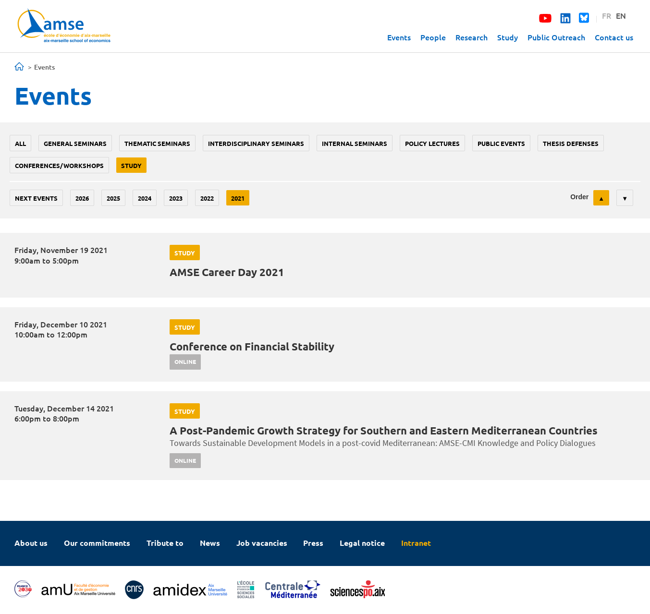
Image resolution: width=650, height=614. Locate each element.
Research (471, 37)
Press (313, 543)
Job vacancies (261, 543)
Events (399, 37)
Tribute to (165, 543)
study (131, 165)
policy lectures (432, 143)
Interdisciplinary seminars (256, 143)
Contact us (614, 37)
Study (507, 37)
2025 (113, 198)
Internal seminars (354, 143)
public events (501, 143)
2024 (144, 198)
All (20, 143)
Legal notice (362, 543)
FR (606, 15)
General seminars (75, 143)
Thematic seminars (157, 143)
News (210, 543)
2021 (238, 198)
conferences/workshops (59, 165)
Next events (36, 198)
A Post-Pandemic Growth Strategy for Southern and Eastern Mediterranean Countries (384, 430)
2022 (207, 198)
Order (579, 197)
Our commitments (97, 543)
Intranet (416, 543)
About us (31, 543)
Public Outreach (556, 37)
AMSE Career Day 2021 (227, 271)
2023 (176, 198)
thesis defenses (571, 143)
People (433, 37)
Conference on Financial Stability (252, 346)
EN (621, 15)
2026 (82, 198)
